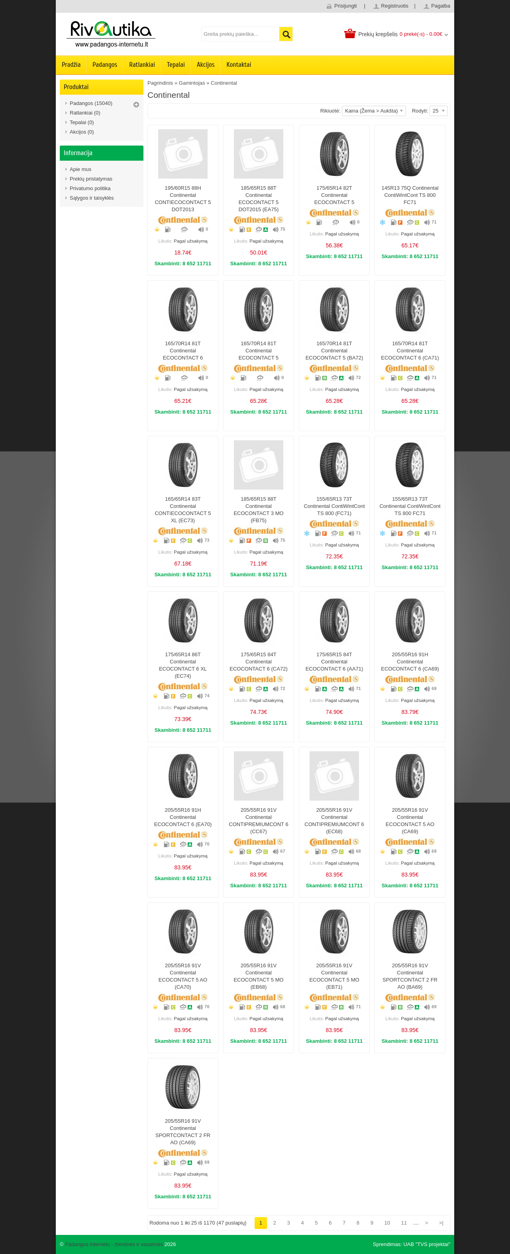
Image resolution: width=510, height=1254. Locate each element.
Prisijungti (345, 6)
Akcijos (206, 64)
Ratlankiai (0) (85, 113)
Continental (224, 83)
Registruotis (394, 6)
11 (404, 1223)
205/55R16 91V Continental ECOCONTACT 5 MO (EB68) (258, 976)
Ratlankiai (142, 64)
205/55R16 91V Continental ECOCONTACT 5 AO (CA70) (183, 976)
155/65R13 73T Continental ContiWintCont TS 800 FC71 (409, 506)
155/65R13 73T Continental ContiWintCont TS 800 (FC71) (334, 506)
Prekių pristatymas (91, 179)
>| (441, 1223)
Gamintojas (192, 83)
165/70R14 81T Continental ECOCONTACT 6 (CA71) (410, 350)
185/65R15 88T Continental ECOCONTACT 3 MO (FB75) (258, 509)
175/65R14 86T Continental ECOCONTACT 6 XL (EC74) (183, 665)
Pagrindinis (160, 83)
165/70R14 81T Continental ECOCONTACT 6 (183, 350)
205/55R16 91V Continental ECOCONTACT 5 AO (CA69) (410, 820)
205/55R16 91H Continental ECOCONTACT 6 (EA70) (183, 817)
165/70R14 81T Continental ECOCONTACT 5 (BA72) (334, 350)
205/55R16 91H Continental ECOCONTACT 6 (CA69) (410, 661)
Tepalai (176, 64)
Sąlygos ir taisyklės (92, 198)
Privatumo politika (90, 188)
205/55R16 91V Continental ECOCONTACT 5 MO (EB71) (334, 976)
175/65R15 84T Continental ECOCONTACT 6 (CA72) (258, 661)
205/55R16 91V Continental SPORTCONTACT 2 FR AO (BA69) (409, 976)
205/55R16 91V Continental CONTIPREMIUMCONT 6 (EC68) (334, 820)
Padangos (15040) (91, 103)
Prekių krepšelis (378, 34)
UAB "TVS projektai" (426, 1244)
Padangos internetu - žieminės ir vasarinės (114, 1244)
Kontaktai (239, 64)
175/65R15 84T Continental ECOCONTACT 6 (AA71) (334, 661)
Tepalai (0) (82, 122)
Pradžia (71, 64)
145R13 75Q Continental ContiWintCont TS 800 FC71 (409, 195)
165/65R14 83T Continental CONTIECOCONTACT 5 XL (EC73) (183, 509)
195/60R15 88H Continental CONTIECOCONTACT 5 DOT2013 (183, 198)
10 (387, 1223)
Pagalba (440, 6)
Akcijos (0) (82, 132)
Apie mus (80, 169)
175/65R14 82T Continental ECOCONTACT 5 (334, 195)
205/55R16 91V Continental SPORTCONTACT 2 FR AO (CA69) (182, 1131)
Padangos (104, 64)
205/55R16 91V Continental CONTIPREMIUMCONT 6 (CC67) (258, 820)
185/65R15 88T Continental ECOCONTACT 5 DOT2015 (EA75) (259, 198)
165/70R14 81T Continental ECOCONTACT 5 (259, 350)
